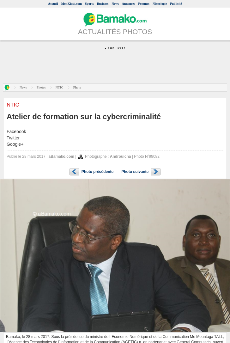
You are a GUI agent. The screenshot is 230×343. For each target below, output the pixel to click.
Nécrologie (160, 3)
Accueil (53, 3)
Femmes (143, 3)
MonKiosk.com (71, 3)
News (115, 3)
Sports (89, 3)
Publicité (176, 3)
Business (103, 3)
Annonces (128, 3)
